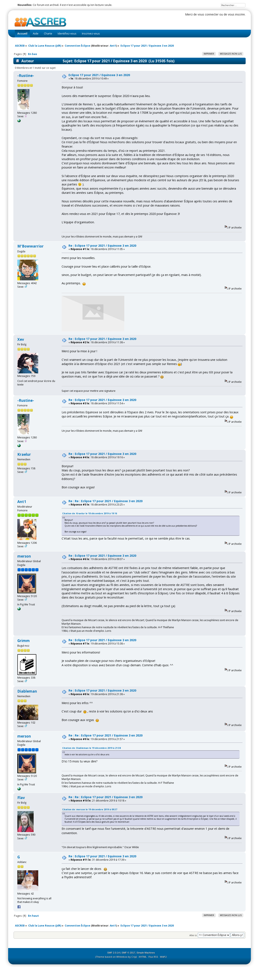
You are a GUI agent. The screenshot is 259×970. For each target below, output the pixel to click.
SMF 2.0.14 (113, 952)
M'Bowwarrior (30, 246)
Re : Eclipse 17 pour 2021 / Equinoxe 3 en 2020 (102, 246)
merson (24, 556)
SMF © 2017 (128, 952)
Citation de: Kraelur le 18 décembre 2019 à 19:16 (89, 513)
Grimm (23, 640)
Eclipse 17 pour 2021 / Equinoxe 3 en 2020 (99, 75)
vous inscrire (236, 14)
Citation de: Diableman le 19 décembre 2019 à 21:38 (91, 748)
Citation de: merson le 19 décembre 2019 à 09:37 (89, 809)
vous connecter (208, 14)
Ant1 (113, 45)
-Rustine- (25, 75)
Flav (21, 797)
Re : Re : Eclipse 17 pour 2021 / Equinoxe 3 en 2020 (105, 501)
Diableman (27, 691)
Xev (20, 339)
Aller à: (193, 935)
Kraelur (24, 454)
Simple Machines (146, 952)
